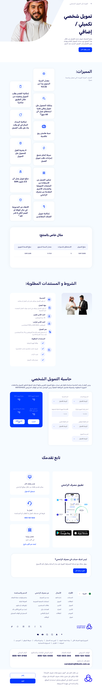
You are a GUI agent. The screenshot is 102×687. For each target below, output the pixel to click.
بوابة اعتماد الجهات (64, 640)
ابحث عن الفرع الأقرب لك (19, 609)
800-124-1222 (82, 656)
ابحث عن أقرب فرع (29, 544)
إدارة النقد (58, 597)
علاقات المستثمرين (43, 605)
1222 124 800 (30, 518)
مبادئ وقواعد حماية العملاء (19, 597)
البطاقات (70, 601)
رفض (22, 675)
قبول (22, 681)
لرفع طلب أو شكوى (21, 605)
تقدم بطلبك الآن (85, 49)
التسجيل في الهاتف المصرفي (19, 613)
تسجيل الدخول (30, 491)
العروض (70, 613)
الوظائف (46, 617)
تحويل (71, 617)
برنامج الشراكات (38, 640)
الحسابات (70, 597)
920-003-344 (64, 656)
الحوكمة (61, 643)
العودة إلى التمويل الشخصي (81, 4)
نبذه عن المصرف (44, 597)
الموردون (18, 640)
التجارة (59, 609)
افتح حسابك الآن (80, 571)
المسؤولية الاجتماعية (44, 643)
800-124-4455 (45, 656)
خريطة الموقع (27, 640)
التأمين (71, 609)
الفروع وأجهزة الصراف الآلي (80, 640)
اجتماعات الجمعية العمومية (41, 601)
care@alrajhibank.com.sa (77, 664)
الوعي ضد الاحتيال (51, 640)
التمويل (71, 605)
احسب (34, 421)
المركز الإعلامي (45, 613)
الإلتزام (55, 643)
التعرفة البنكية (23, 601)
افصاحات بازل (45, 609)
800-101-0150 (19, 656)
